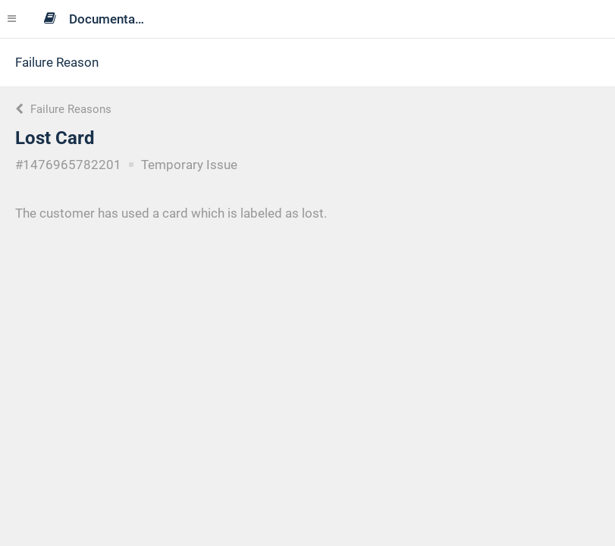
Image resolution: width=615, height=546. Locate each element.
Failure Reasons (63, 109)
